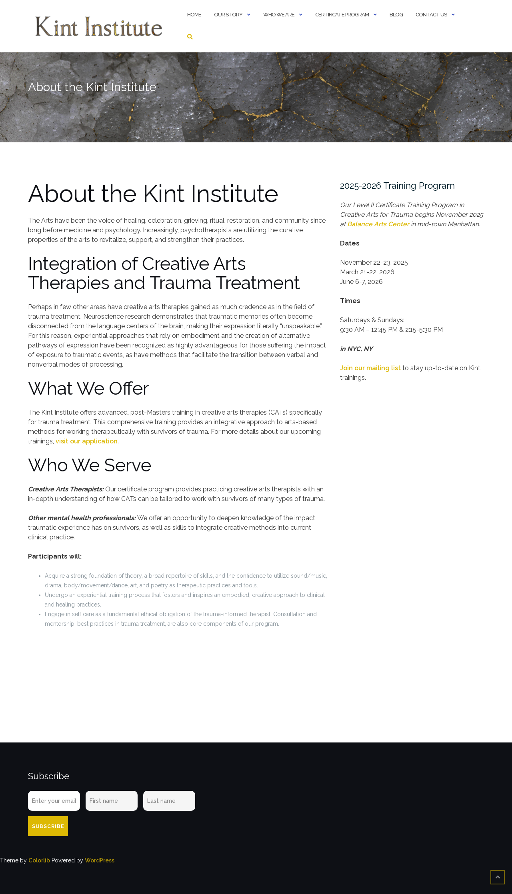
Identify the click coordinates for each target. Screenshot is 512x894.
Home (194, 15)
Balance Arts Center (378, 224)
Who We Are (278, 15)
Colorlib (39, 860)
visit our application (87, 441)
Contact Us (431, 15)
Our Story (228, 15)
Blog (396, 15)
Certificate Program (342, 15)
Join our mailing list (370, 368)
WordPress (99, 860)
